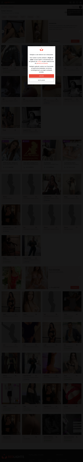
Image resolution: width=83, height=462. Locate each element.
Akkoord (41, 76)
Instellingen (41, 80)
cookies (39, 61)
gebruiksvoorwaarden (42, 63)
